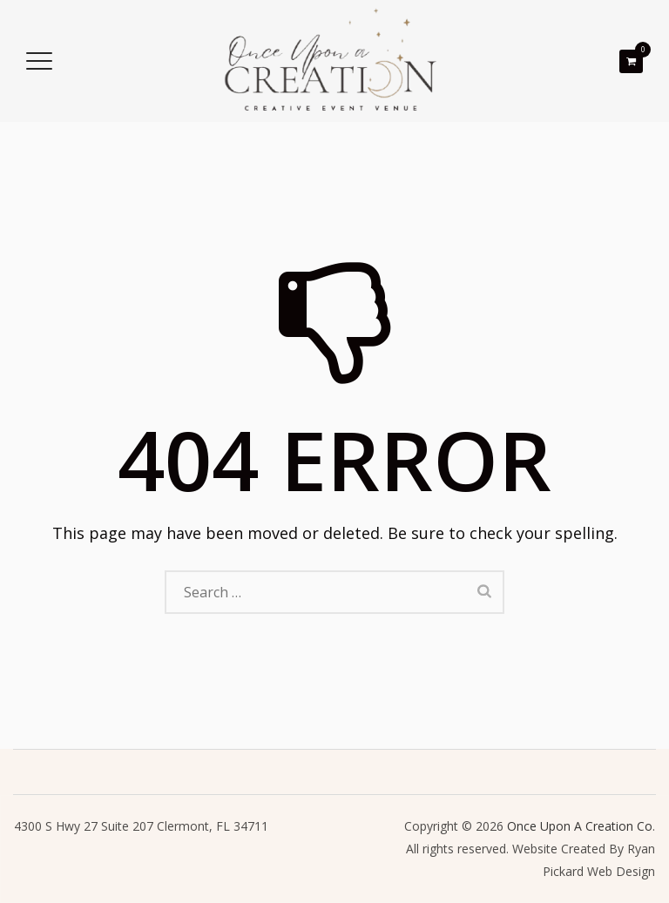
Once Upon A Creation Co (579, 826)
